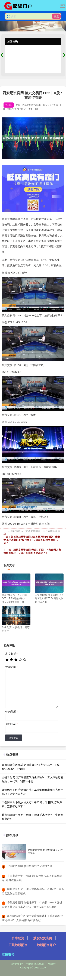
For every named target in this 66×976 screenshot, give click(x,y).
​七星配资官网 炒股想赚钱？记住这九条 (30, 866)
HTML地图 (50, 963)
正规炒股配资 (17, 945)
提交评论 (13, 738)
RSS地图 (39, 963)
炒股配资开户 (46, 945)
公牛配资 (17, 938)
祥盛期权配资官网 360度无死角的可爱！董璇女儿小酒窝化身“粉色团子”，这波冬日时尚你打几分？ (32, 540)
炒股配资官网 (42, 938)
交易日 (8, 105)
